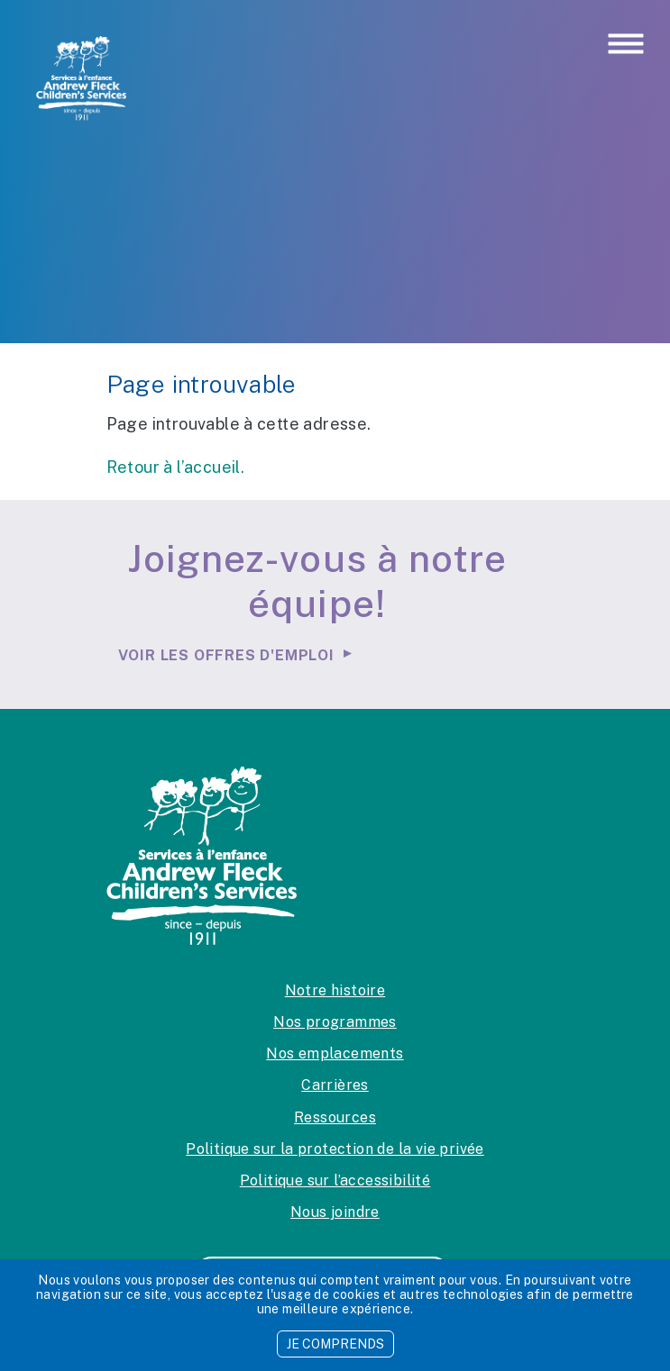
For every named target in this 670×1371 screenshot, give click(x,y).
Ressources (335, 1117)
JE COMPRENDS (335, 1344)
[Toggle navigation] (626, 45)
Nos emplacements (334, 1053)
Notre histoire (335, 990)
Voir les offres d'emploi (226, 655)
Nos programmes (335, 1022)
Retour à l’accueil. (175, 467)
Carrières (335, 1085)
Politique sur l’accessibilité (335, 1180)
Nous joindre (335, 1212)
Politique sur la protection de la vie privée (335, 1149)
